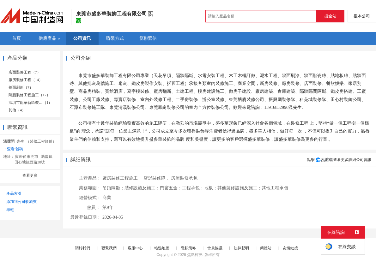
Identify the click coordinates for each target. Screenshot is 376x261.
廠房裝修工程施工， (122, 178)
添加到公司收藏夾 (21, 201)
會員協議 (214, 248)
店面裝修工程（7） (25, 72)
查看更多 (30, 175)
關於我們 (82, 248)
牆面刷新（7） (21, 87)
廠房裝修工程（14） (26, 80)
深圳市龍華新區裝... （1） (30, 102)
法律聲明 (241, 248)
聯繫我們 (109, 248)
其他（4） (17, 110)
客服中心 (135, 248)
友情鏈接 (290, 248)
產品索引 (13, 193)
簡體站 (265, 248)
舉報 (10, 210)
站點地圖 (161, 248)
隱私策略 (188, 248)
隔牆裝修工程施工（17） (29, 95)
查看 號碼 (15, 149)
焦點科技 (194, 254)
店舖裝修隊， (156, 178)
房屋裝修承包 (184, 178)
